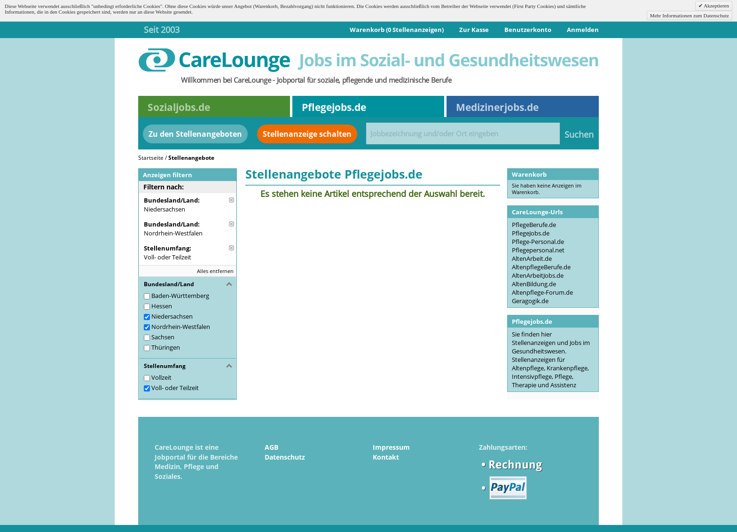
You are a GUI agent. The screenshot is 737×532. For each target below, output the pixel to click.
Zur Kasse (474, 29)
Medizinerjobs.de (497, 107)
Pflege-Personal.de (538, 241)
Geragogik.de (530, 301)
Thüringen (165, 347)
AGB (271, 447)
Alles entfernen (215, 270)
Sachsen (162, 337)
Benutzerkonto (527, 29)
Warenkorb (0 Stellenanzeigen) (397, 29)
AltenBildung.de (534, 284)
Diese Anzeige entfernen (231, 200)
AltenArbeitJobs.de (538, 275)
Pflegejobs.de (334, 107)
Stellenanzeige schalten (307, 134)
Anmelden (583, 29)
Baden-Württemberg (180, 295)
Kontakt (386, 457)
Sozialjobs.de (179, 107)
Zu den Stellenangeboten (195, 134)
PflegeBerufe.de (534, 224)
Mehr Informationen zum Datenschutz (689, 15)
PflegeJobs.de (530, 233)
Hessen (161, 306)
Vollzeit (161, 377)
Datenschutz (285, 457)
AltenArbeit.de (532, 258)
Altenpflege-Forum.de (542, 292)
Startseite (151, 158)
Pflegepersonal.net (538, 250)
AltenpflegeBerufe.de (541, 267)
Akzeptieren (716, 5)
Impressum (391, 447)
